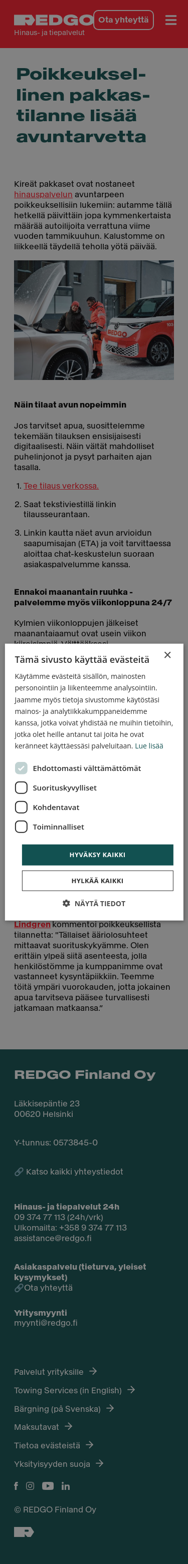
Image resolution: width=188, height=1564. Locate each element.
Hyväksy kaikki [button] (98, 854)
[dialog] (94, 782)
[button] (94, 903)
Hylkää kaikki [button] (97, 880)
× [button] (167, 655)
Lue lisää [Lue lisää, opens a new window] (149, 745)
